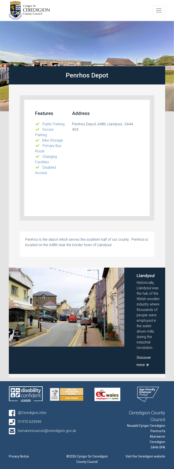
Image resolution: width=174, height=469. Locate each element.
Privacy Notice (19, 456)
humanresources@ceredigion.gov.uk (42, 431)
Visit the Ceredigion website (145, 456)
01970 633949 (25, 422)
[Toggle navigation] (158, 10)
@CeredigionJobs (27, 413)
